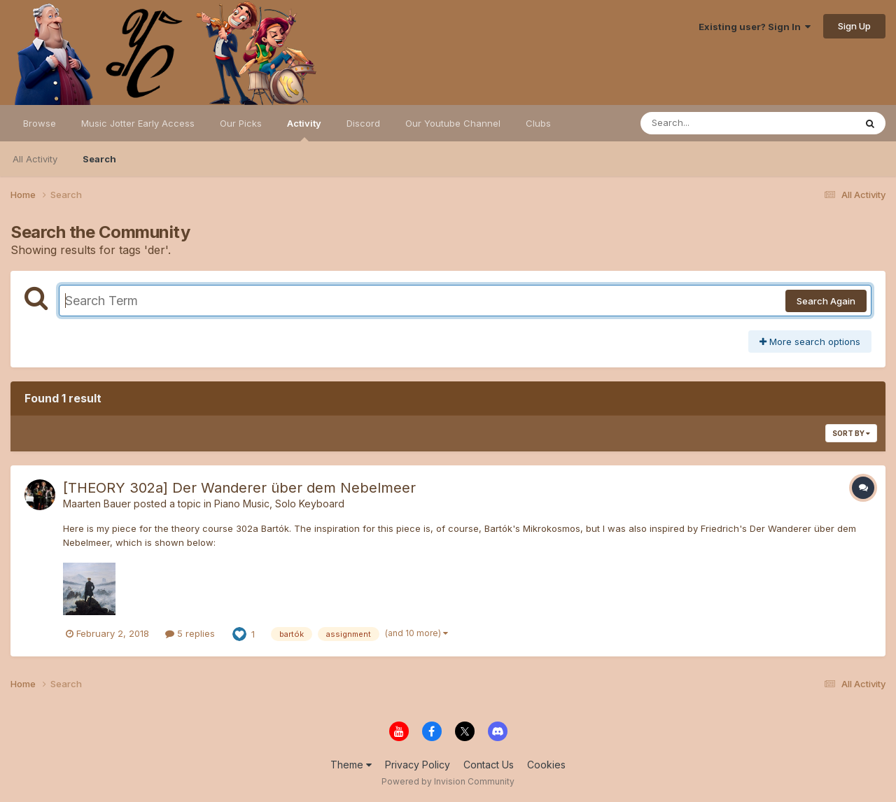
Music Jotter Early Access (138, 123)
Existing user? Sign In (755, 26)
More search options (810, 341)
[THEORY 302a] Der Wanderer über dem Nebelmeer (239, 487)
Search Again (826, 301)
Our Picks (241, 123)
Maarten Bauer (97, 503)
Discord (363, 123)
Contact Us (488, 765)
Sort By (851, 433)
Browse (39, 123)
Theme (351, 765)
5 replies (190, 633)
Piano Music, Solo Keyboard (279, 503)
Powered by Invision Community (448, 781)
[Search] (709, 123)
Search (99, 158)
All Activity (35, 158)
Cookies (546, 765)
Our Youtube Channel (452, 123)
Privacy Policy (417, 765)
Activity (304, 129)
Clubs (538, 123)
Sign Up (854, 25)
